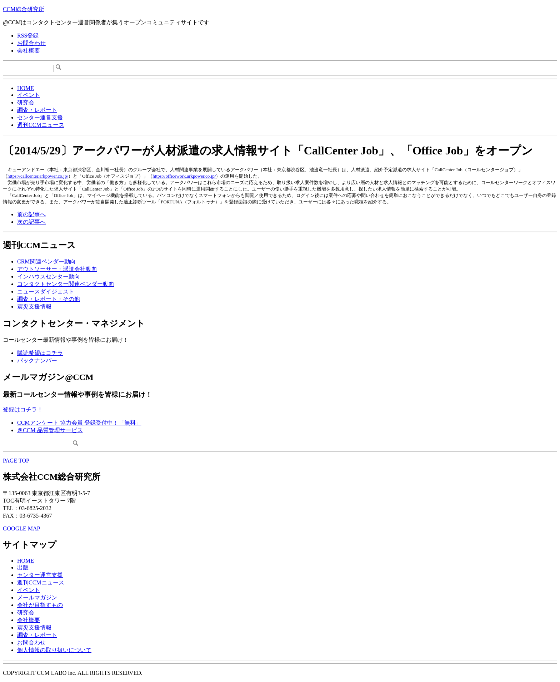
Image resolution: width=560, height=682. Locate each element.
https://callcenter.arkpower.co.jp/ (38, 176)
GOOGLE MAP (21, 528)
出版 (23, 567)
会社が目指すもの (40, 605)
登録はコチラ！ (23, 409)
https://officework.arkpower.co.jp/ (184, 176)
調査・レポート (37, 110)
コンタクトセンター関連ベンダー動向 (65, 284)
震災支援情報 (34, 306)
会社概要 (28, 51)
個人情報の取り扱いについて (54, 650)
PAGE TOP (16, 461)
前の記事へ (31, 214)
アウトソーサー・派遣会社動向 (57, 269)
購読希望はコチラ (40, 353)
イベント (28, 95)
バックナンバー (37, 360)
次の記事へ (31, 222)
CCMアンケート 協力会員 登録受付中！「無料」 (79, 423)
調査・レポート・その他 (48, 299)
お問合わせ (31, 43)
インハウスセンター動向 (48, 276)
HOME (25, 88)
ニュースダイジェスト (45, 291)
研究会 (25, 102)
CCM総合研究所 (23, 9)
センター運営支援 (40, 117)
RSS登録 (28, 36)
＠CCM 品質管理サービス (50, 430)
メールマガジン (37, 597)
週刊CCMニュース (40, 125)
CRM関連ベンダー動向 (46, 261)
